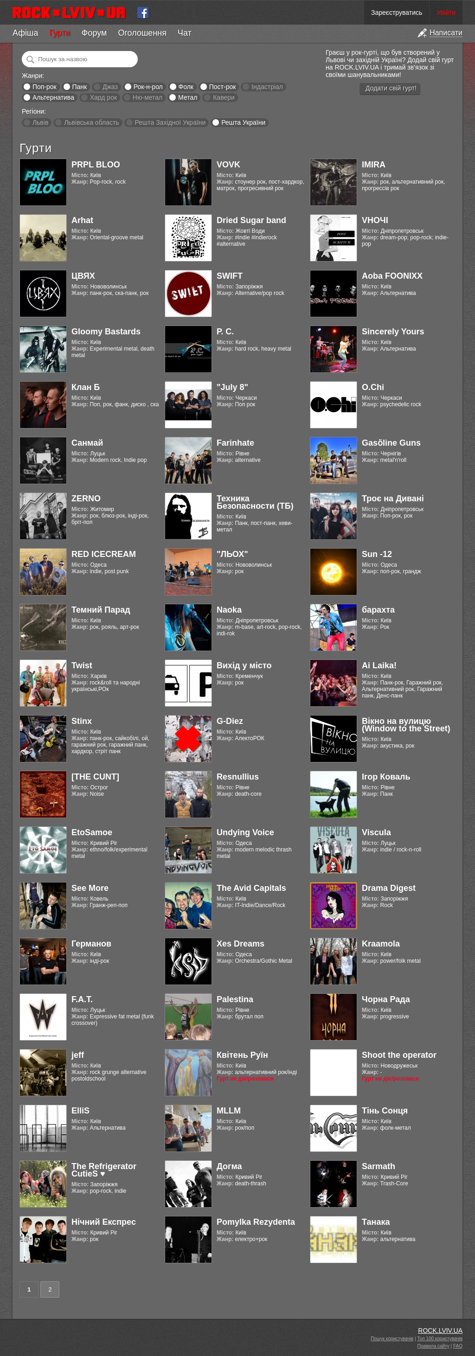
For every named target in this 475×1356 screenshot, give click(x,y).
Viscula (376, 832)
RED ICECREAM (103, 554)
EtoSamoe (91, 832)
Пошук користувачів (392, 1338)
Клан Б (85, 387)
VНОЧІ (375, 220)
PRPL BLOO (95, 164)
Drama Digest (389, 888)
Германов (91, 943)
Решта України (243, 122)
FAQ (457, 1346)
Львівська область (91, 122)
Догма (229, 1166)
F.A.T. (82, 999)
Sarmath (378, 1166)
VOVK (228, 164)
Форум (94, 33)
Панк (79, 86)
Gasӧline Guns (391, 443)
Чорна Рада (386, 999)
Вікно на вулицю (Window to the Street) (406, 724)
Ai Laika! (379, 665)
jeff (77, 1055)
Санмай (87, 443)
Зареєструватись (396, 12)
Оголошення (142, 33)
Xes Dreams (240, 943)
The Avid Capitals (251, 888)
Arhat (82, 220)
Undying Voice (245, 832)
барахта (378, 609)
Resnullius (238, 776)
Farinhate (235, 443)
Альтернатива (53, 97)
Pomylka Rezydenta (256, 1222)
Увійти (446, 12)
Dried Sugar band (251, 220)
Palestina (235, 999)
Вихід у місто (244, 665)
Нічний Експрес (103, 1222)
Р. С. (225, 331)
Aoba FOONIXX (392, 276)
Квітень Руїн (242, 1055)
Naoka (229, 609)
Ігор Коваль (386, 776)
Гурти (59, 33)
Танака (376, 1222)
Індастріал (267, 86)
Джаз (110, 86)
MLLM (229, 1110)
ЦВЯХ (83, 276)
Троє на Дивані (393, 498)
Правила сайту (433, 1346)
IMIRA (373, 164)
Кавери (224, 97)
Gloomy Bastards (106, 331)
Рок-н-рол (148, 86)
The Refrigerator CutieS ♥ (103, 1170)
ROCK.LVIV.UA (440, 1330)
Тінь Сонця (385, 1110)
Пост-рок (222, 86)
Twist (81, 665)
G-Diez (230, 721)
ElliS (80, 1110)
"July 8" (232, 387)
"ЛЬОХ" (232, 554)
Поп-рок (44, 86)
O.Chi (373, 387)
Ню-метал (147, 97)
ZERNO (86, 498)
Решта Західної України (170, 122)
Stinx (81, 721)
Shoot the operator (399, 1055)
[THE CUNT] (95, 776)
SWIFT (230, 276)
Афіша (25, 33)
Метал (187, 97)
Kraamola (381, 943)
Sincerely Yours (393, 331)
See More (90, 888)
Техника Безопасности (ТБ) (255, 502)
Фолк (186, 86)
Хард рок (103, 97)
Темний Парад (100, 609)
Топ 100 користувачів (439, 1338)
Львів (40, 122)
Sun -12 (377, 554)
